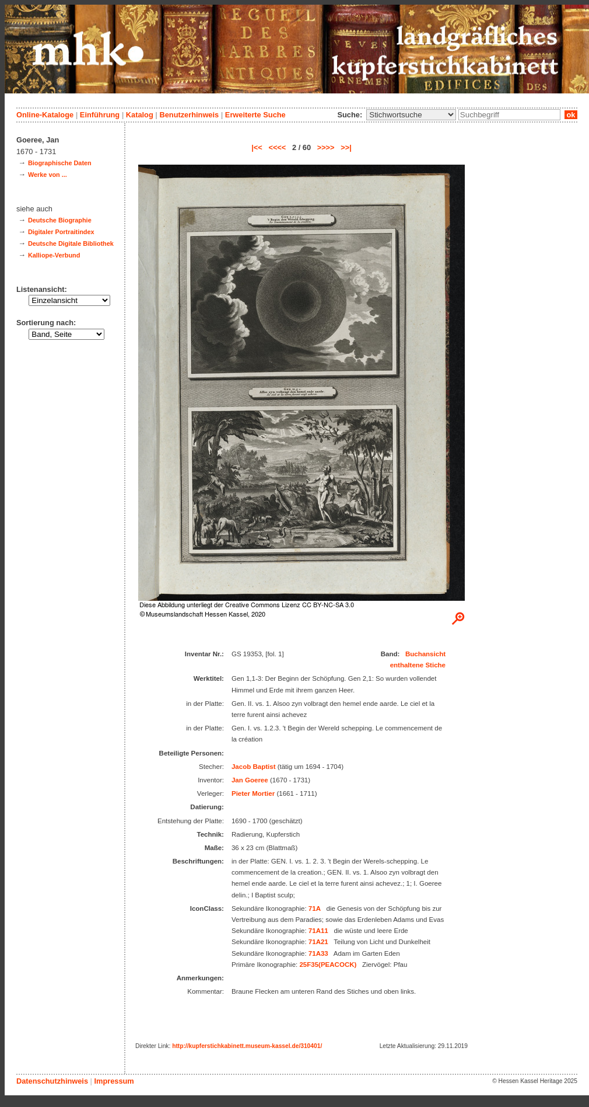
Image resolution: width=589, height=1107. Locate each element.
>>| (346, 147)
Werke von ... (47, 174)
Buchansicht (425, 653)
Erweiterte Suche (255, 114)
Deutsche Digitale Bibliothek (71, 243)
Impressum (114, 1081)
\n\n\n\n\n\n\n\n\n (411, 114)
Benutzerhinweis (189, 114)
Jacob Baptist (254, 766)
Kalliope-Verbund (54, 255)
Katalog (139, 114)
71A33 (318, 953)
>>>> (326, 147)
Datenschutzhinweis (52, 1081)
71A (314, 908)
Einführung (100, 114)
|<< (256, 147)
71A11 (318, 930)
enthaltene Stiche (418, 665)
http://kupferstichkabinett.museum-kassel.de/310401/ (247, 1046)
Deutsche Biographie (60, 220)
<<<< (277, 147)
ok (571, 114)
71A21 (318, 941)
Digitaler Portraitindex (61, 231)
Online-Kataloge (44, 114)
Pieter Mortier (253, 793)
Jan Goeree (250, 780)
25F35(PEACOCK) (327, 964)
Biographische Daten (60, 162)
